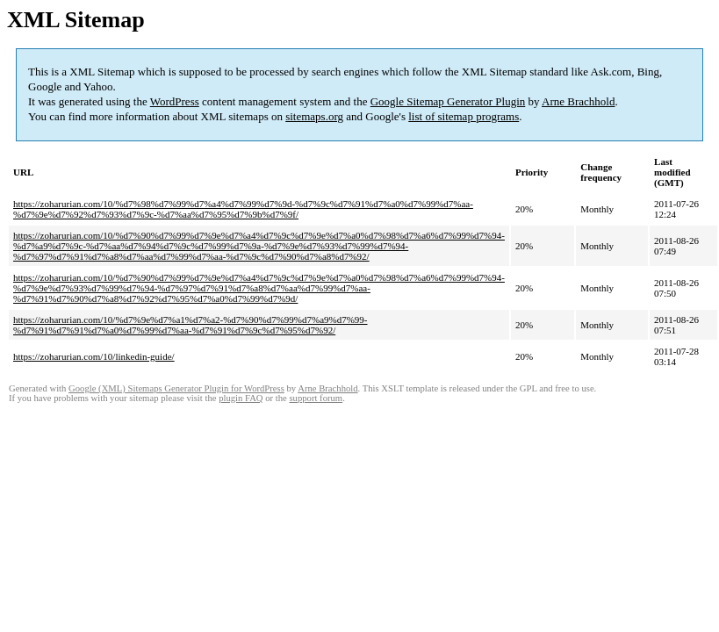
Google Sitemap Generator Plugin (448, 101)
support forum (315, 398)
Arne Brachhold (578, 101)
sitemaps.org (314, 116)
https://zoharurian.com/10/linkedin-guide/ (94, 356)
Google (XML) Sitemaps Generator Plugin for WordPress (176, 388)
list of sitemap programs (463, 116)
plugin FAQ (240, 398)
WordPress (174, 101)
